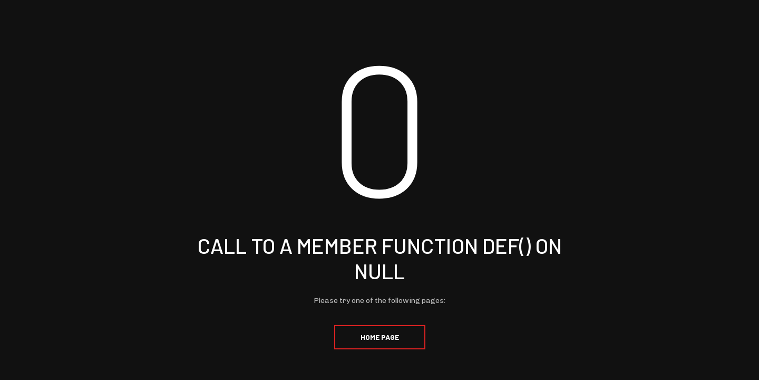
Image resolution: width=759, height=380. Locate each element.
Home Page (380, 336)
